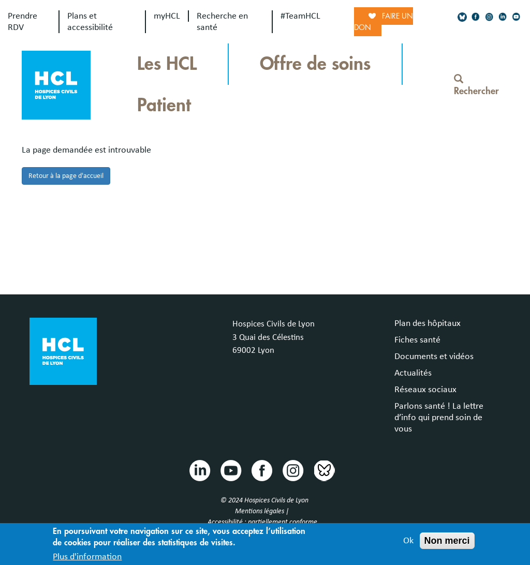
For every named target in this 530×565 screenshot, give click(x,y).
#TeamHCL (300, 16)
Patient (164, 105)
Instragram (292, 470)
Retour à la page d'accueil (66, 176)
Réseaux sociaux (425, 389)
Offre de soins (315, 64)
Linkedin (199, 470)
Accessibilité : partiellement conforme (262, 522)
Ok (408, 544)
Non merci (447, 544)
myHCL (167, 16)
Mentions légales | (262, 511)
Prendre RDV (22, 21)
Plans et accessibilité (90, 21)
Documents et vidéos (434, 356)
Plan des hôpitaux (427, 323)
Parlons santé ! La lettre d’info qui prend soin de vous (438, 418)
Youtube (230, 470)
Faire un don (383, 21)
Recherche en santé (222, 21)
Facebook (261, 470)
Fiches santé (417, 340)
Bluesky (323, 470)
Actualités (413, 373)
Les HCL (167, 64)
